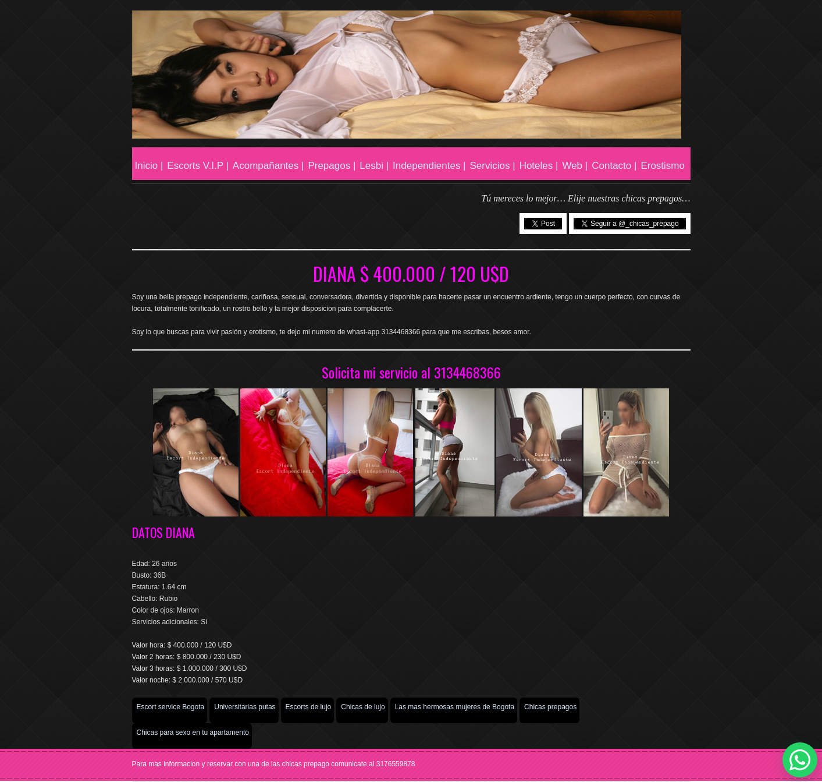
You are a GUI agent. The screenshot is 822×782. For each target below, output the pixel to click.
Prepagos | (331, 165)
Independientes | (429, 165)
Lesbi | (374, 165)
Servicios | (492, 165)
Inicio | (149, 165)
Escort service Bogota (171, 707)
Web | (575, 165)
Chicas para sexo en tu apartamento (193, 732)
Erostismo (662, 165)
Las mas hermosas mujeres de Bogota (454, 707)
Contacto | (614, 165)
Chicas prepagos (550, 707)
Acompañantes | (268, 165)
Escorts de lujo (309, 707)
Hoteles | (538, 165)
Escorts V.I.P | (198, 165)
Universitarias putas (244, 707)
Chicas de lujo (363, 707)
